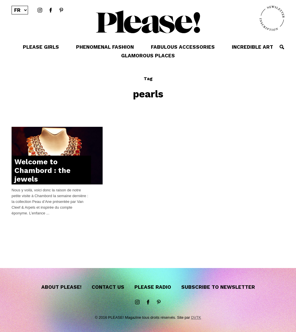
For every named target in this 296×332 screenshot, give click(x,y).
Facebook (50, 10)
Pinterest (61, 10)
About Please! (61, 287)
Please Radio (152, 287)
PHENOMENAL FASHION (105, 47)
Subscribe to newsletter (218, 287)
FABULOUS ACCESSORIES (183, 47)
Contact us (108, 287)
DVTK (196, 317)
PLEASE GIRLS (41, 47)
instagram (39, 10)
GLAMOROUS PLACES (148, 56)
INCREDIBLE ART (252, 47)
